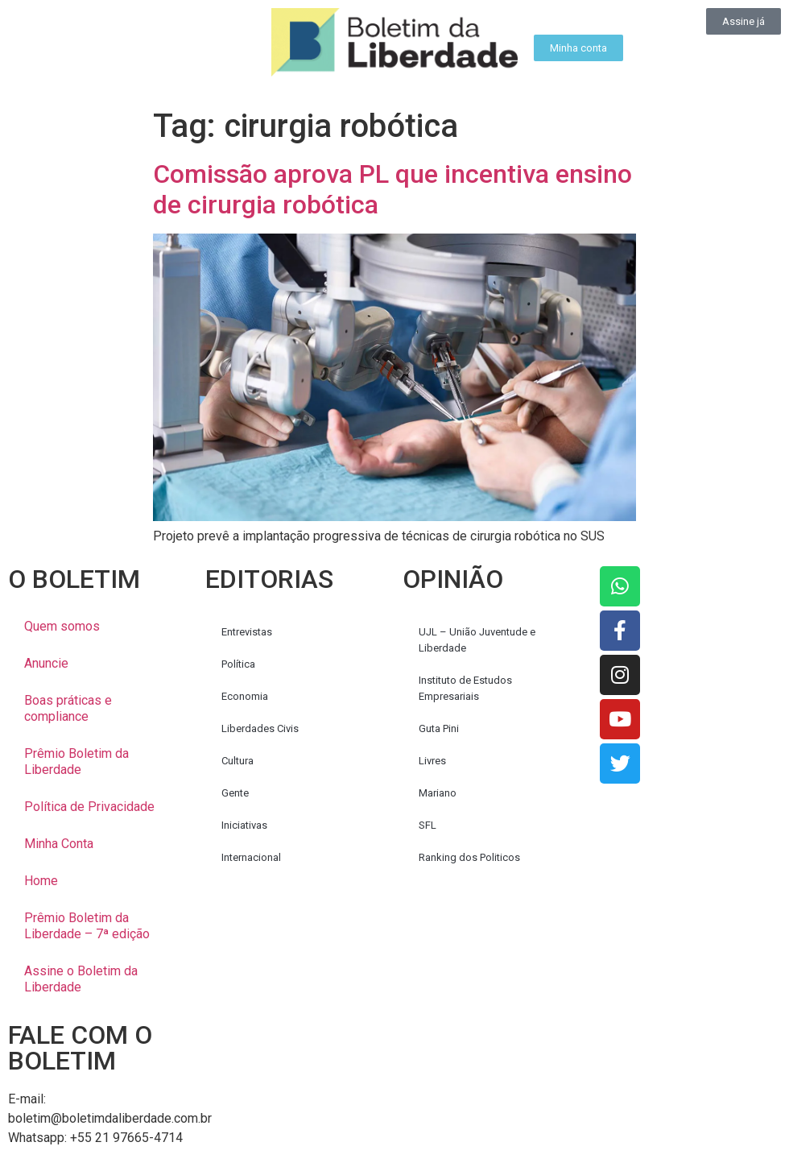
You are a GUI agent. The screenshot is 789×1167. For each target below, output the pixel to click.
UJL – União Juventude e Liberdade (477, 640)
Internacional (251, 857)
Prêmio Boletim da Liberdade (76, 761)
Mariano (437, 793)
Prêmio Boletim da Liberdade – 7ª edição (87, 925)
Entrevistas (246, 632)
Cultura (237, 761)
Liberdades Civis (260, 728)
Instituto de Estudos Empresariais (465, 688)
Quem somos (62, 626)
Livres (432, 761)
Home (41, 880)
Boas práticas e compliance (68, 708)
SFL (427, 825)
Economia (244, 696)
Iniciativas (244, 825)
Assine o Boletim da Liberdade (81, 979)
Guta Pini (439, 728)
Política (238, 664)
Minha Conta (58, 843)
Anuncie (46, 663)
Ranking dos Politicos (469, 857)
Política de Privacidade (89, 806)
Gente (235, 793)
